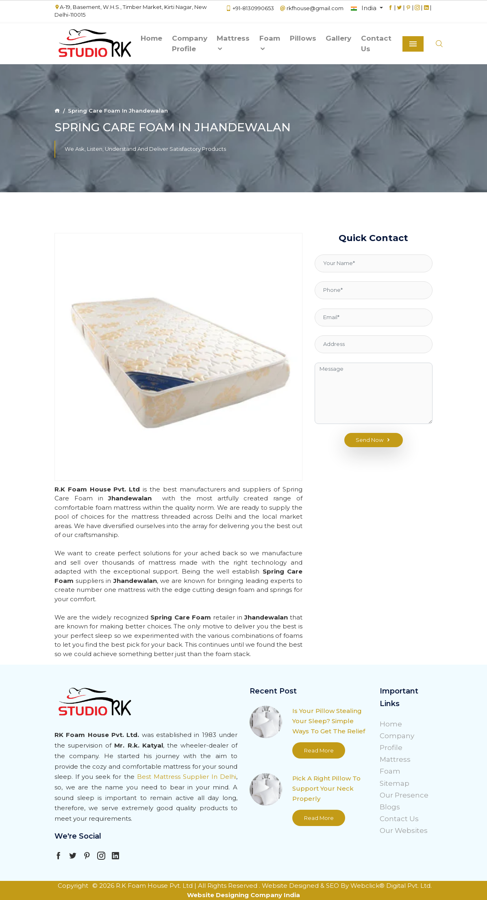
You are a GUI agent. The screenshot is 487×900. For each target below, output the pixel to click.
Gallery (338, 38)
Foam (269, 43)
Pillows (303, 38)
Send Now (373, 440)
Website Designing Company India (243, 895)
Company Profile (189, 43)
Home (151, 38)
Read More (319, 750)
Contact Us (376, 43)
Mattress (233, 43)
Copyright (73, 885)
